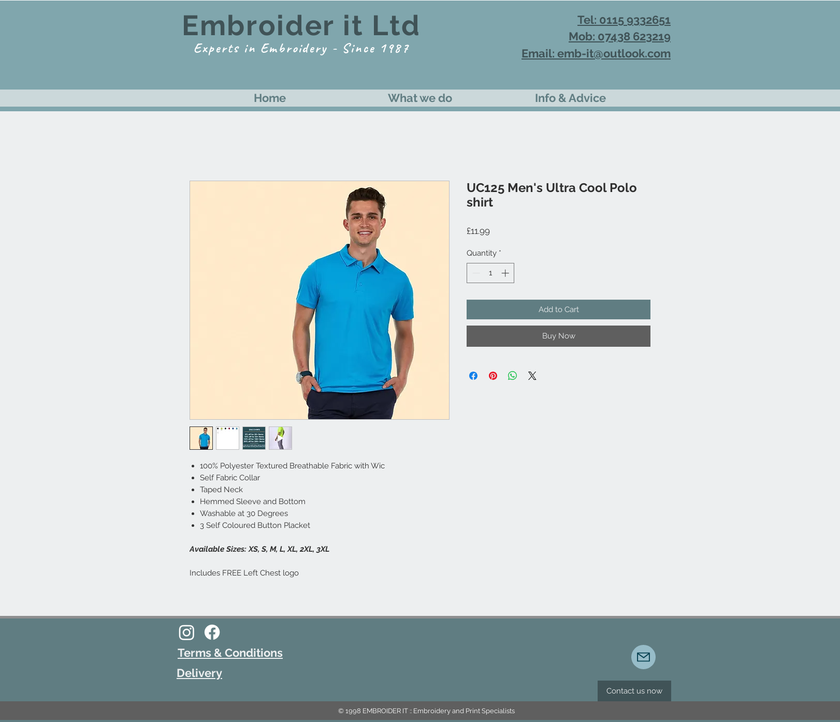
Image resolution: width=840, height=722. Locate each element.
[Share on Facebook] (473, 376)
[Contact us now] (634, 691)
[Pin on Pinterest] (493, 376)
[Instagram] (187, 632)
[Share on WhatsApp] (512, 376)
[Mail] (643, 657)
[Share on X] (532, 376)
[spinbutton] (490, 273)
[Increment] (506, 273)
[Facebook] (212, 632)
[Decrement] (475, 273)
